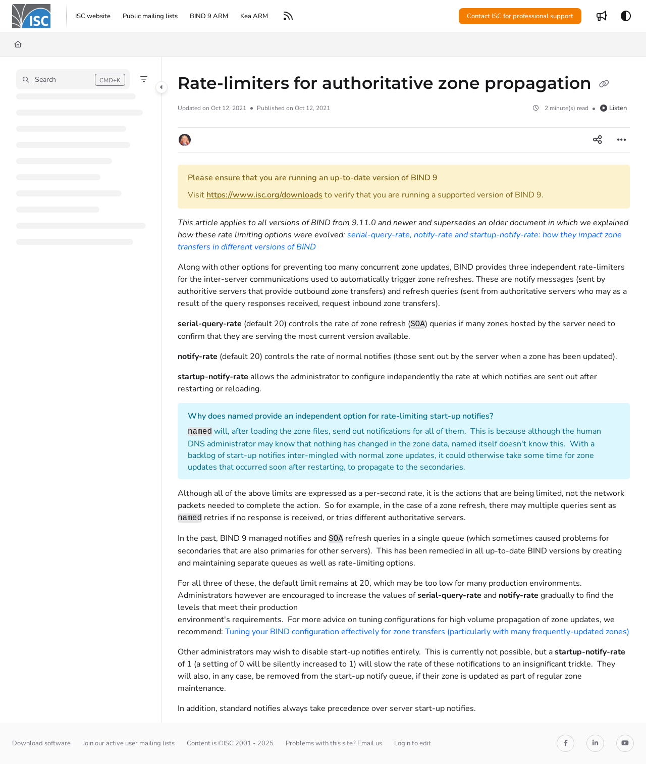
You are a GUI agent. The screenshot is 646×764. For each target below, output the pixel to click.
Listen (613, 108)
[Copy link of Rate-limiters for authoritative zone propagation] (604, 84)
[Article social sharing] (597, 140)
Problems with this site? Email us (334, 743)
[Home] (18, 44)
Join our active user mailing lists (129, 743)
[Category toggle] (161, 87)
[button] (31, 16)
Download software (41, 743)
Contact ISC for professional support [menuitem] (520, 16)
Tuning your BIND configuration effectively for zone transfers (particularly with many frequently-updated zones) (427, 631)
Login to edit (412, 743)
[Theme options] (626, 16)
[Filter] (144, 79)
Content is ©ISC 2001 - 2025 (230, 743)
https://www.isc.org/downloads (264, 194)
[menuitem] (93, 16)
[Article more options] (622, 140)
